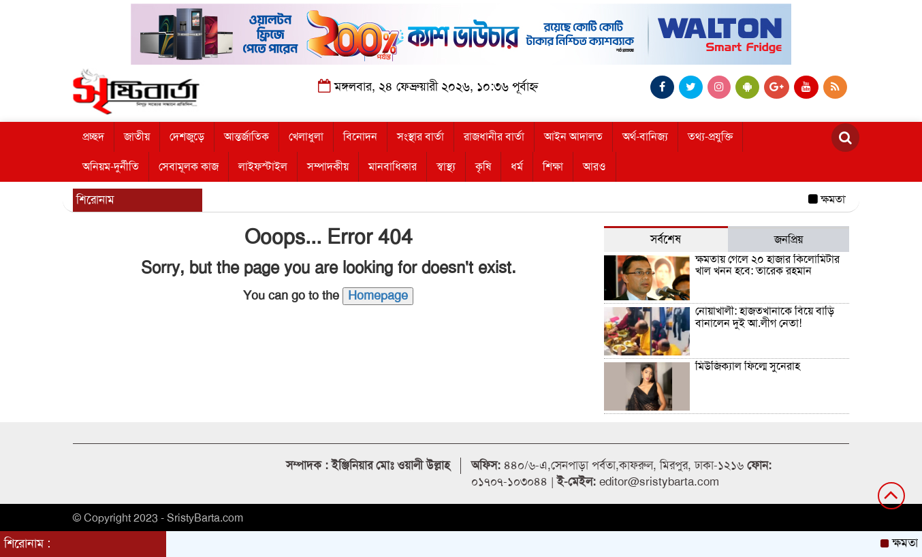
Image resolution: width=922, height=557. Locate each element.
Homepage (378, 295)
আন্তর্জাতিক (246, 137)
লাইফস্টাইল (262, 167)
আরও (594, 167)
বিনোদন (360, 137)
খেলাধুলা (306, 137)
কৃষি (483, 167)
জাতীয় (137, 137)
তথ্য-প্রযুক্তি (710, 137)
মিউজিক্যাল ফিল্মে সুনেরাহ (747, 366)
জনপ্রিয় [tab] (788, 239)
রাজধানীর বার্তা (494, 137)
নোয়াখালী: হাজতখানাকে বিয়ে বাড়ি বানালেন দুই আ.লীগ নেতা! (764, 317)
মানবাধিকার (392, 167)
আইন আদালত (573, 137)
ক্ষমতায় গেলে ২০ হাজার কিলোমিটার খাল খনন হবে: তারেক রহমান (767, 265)
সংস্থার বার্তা (420, 137)
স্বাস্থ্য (446, 167)
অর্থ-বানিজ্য (645, 137)
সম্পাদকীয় (328, 167)
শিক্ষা (553, 167)
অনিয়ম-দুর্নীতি (110, 167)
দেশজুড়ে (187, 137)
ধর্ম (517, 167)
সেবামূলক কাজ (189, 167)
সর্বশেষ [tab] (665, 239)
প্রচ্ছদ (93, 137)
